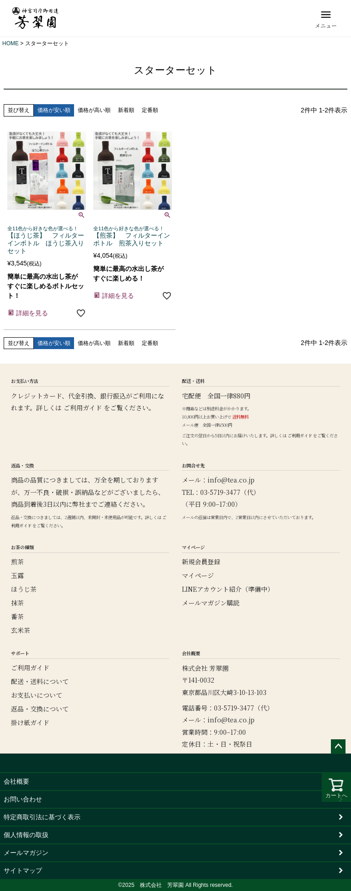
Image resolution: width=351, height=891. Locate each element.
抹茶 (17, 602)
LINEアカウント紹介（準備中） (228, 589)
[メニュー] (325, 18)
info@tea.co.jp (231, 479)
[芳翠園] (35, 18)
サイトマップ (23, 870)
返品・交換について (40, 708)
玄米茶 (20, 630)
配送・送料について (40, 681)
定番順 (150, 110)
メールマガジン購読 (210, 602)
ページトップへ (338, 746)
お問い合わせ (23, 799)
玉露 (17, 575)
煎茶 (17, 561)
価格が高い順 (94, 110)
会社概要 (16, 781)
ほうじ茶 (24, 589)
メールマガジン (26, 852)
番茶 (17, 616)
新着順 (126, 110)
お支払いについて (36, 695)
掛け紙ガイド (30, 722)
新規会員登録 (201, 561)
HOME (10, 43)
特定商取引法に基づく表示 (42, 817)
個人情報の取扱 (26, 834)
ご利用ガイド (83, 407)
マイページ (198, 575)
